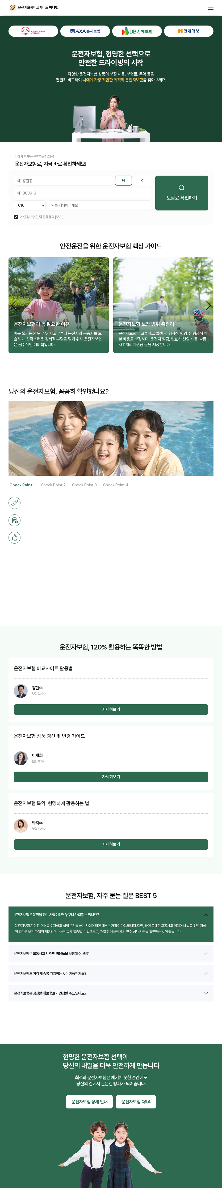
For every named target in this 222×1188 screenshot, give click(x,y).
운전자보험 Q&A (135, 1101)
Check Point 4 (115, 485)
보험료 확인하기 (191, 192)
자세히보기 (111, 709)
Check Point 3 (84, 485)
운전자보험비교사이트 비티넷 (13, 8)
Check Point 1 (22, 485)
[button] (208, 305)
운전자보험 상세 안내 (89, 1101)
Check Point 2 (53, 485)
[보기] (59, 217)
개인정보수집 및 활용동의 (37, 217)
